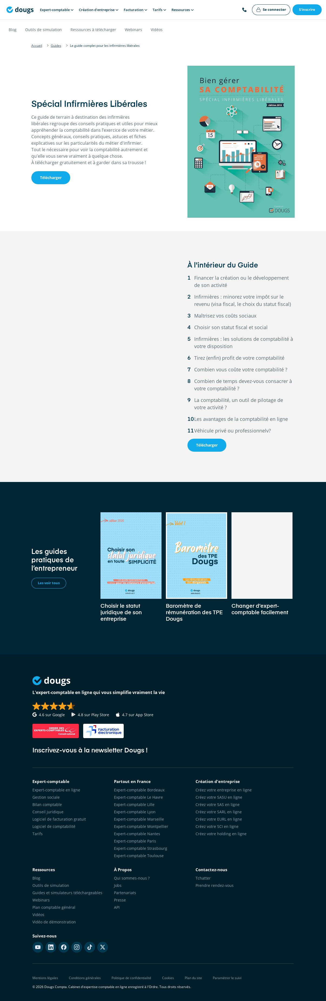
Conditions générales (85, 978)
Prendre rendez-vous (215, 885)
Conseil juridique (47, 811)
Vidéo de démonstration (54, 921)
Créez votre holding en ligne (221, 833)
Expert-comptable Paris (135, 841)
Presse (120, 900)
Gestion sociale (46, 797)
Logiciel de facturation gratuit (59, 819)
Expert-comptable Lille (134, 804)
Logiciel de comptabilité (53, 826)
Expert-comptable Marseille (139, 819)
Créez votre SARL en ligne (219, 811)
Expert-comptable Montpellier (141, 826)
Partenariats (125, 892)
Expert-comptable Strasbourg (140, 848)
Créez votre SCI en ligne (217, 826)
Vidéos (157, 29)
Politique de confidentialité (131, 978)
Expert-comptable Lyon (135, 811)
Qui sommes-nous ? (132, 878)
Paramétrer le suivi (227, 978)
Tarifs (37, 833)
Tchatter (203, 878)
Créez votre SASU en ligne (219, 797)
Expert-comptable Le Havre (138, 797)
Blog (12, 29)
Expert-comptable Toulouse (139, 855)
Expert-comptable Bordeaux (139, 789)
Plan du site (193, 978)
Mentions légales (45, 978)
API (117, 907)
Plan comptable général (53, 907)
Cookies (168, 978)
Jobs (118, 885)
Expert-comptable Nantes (137, 833)
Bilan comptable (47, 804)
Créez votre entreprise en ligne (224, 789)
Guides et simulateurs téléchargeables (67, 892)
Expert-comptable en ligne (56, 789)
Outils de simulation (43, 29)
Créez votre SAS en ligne (218, 804)
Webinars (133, 29)
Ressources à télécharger (93, 29)
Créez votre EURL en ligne (219, 819)
